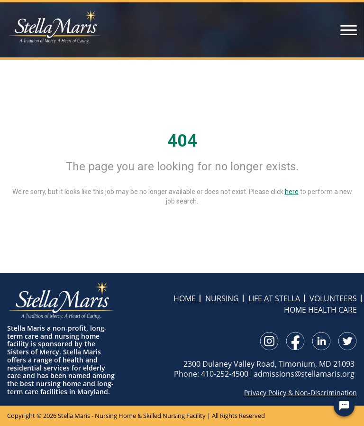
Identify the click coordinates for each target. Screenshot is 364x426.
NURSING (222, 298)
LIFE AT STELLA (274, 298)
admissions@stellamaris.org (304, 374)
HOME (184, 298)
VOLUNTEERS (333, 298)
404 (182, 141)
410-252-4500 (224, 374)
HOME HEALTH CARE (320, 310)
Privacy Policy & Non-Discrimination (300, 392)
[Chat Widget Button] (344, 406)
